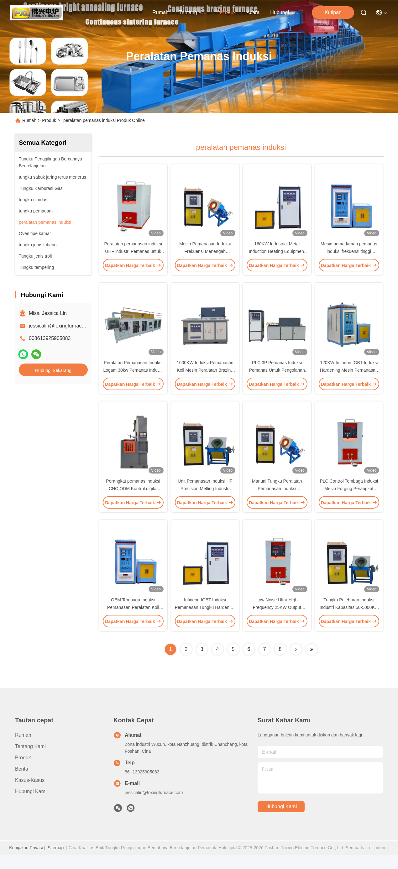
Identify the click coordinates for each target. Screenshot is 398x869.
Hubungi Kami (285, 12)
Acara (253, 12)
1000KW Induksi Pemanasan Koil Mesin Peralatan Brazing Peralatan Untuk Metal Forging (205, 377)
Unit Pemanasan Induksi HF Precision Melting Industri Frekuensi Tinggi (205, 499)
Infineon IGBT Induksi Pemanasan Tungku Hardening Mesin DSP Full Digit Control (205, 622)
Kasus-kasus (30, 794)
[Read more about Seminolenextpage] (295, 663)
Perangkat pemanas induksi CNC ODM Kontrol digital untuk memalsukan (133, 499)
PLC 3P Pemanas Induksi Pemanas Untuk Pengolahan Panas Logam (277, 377)
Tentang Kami (194, 12)
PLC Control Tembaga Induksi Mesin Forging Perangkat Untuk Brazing (349, 499)
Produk (228, 12)
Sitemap (56, 862)
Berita (21, 783)
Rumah (160, 12)
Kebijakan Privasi (26, 862)
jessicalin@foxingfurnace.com (62, 325)
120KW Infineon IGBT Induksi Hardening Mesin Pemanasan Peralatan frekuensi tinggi (349, 377)
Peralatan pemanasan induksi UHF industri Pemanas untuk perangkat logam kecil (133, 255)
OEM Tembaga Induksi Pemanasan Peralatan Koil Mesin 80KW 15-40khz (133, 622)
